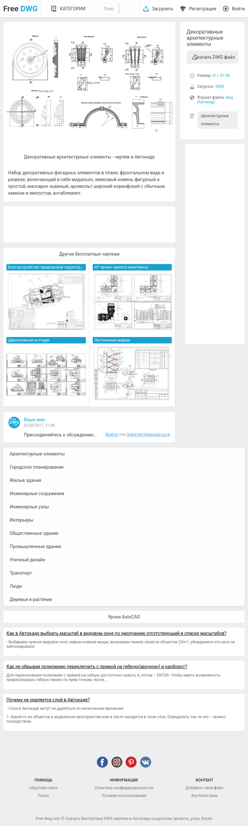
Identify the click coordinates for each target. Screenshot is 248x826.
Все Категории (204, 795)
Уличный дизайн (27, 559)
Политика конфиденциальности (124, 788)
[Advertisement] (215, 244)
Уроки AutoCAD (124, 616)
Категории (72, 8)
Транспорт (21, 573)
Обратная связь (43, 788)
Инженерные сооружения (37, 493)
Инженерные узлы (29, 506)
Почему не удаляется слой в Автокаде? (48, 699)
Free (20, 8)
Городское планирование (37, 467)
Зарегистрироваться (148, 434)
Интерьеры (21, 520)
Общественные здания (34, 533)
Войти (238, 8)
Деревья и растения (31, 599)
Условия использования (124, 795)
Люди (16, 586)
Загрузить (162, 8)
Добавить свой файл (204, 788)
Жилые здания (25, 480)
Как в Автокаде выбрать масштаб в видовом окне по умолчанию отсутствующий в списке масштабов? (116, 633)
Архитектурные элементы (215, 120)
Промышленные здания (35, 546)
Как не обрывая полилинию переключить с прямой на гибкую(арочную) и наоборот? (96, 666)
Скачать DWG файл (214, 57)
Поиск (43, 795)
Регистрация (202, 8)
